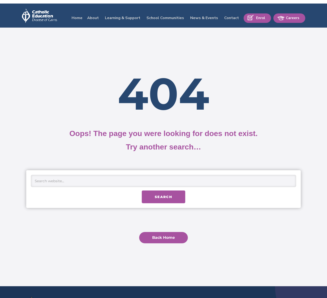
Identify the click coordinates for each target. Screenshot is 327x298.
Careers (292, 14)
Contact (231, 14)
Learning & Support (122, 14)
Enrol (260, 14)
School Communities (165, 14)
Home (77, 14)
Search (163, 197)
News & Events (204, 14)
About (93, 14)
